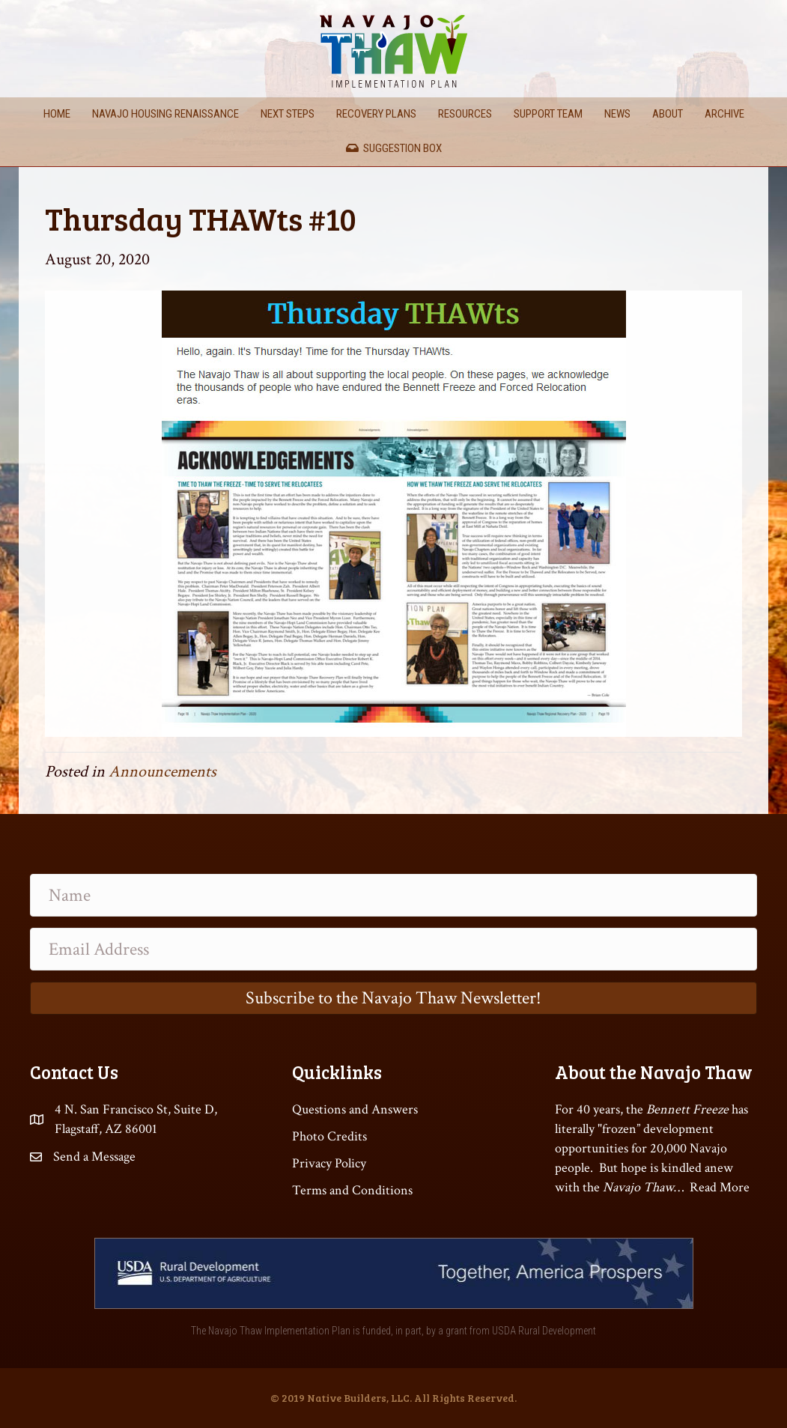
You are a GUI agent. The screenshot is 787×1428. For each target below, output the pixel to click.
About (667, 114)
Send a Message (94, 1156)
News (617, 114)
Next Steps (288, 114)
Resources (465, 114)
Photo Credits (329, 1136)
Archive (724, 114)
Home (56, 114)
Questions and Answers (355, 1109)
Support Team (548, 114)
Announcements (162, 772)
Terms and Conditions (352, 1190)
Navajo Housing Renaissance (165, 114)
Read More (720, 1187)
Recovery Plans (376, 114)
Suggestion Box (394, 148)
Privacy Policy (329, 1163)
